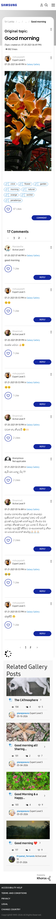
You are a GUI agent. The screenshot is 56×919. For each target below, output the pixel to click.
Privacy (5, 898)
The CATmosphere (26, 700)
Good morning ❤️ (25, 843)
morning (15, 189)
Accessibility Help (11, 887)
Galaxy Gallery (33, 64)
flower (27, 184)
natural (31, 189)
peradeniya (16, 200)
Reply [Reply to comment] (42, 277)
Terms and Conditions (14, 893)
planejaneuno (23, 713)
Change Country (10, 909)
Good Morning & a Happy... (26, 796)
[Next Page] (24, 238)
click (13, 184)
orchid (30, 195)
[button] (46, 57)
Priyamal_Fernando (26, 856)
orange (14, 195)
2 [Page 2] (19, 238)
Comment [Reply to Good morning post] (42, 218)
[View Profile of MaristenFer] (17, 246)
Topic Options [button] (46, 29)
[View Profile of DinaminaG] (17, 331)
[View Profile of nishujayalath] (18, 57)
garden (43, 184)
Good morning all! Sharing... (26, 747)
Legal (4, 904)
